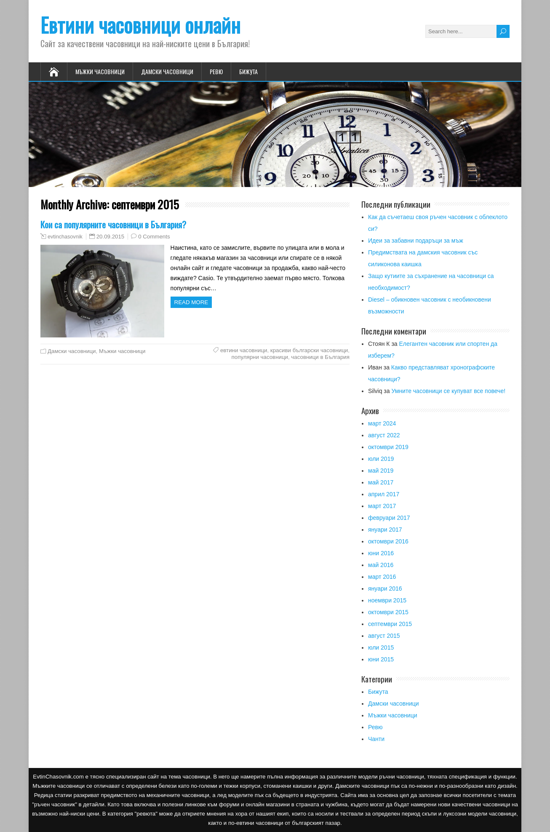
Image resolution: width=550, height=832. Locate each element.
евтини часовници (243, 350)
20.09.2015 (110, 236)
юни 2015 (381, 659)
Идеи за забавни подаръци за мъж (415, 240)
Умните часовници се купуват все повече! (448, 391)
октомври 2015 (388, 612)
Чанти (376, 739)
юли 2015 (381, 647)
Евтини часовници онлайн (140, 25)
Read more (191, 302)
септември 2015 (390, 624)
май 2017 (380, 482)
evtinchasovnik (65, 237)
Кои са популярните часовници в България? (113, 224)
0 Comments (154, 236)
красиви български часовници (309, 350)
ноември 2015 (387, 600)
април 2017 (383, 494)
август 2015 (384, 635)
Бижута (248, 71)
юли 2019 (381, 458)
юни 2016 (381, 553)
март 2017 (382, 506)
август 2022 (384, 435)
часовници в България (320, 357)
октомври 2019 (388, 447)
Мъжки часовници (100, 71)
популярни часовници (260, 357)
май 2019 (380, 470)
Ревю (216, 71)
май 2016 (380, 565)
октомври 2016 (388, 541)
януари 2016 (385, 588)
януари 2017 (385, 529)
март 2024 (382, 423)
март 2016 (382, 576)
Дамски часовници (167, 71)
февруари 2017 (389, 517)
